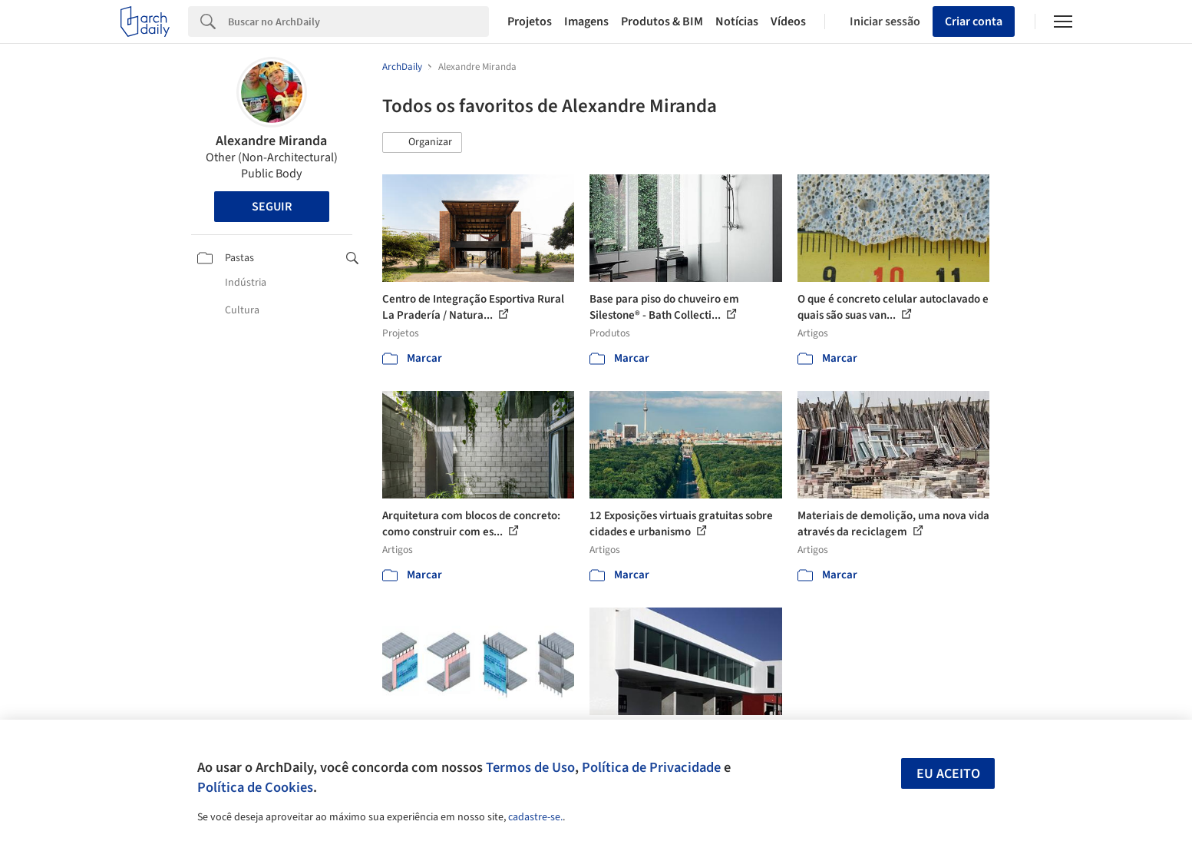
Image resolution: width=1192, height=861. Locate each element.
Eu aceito (948, 773)
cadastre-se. (535, 817)
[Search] (359, 21)
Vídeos (788, 21)
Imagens (586, 21)
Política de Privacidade (651, 767)
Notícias (736, 21)
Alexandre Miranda (271, 141)
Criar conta (973, 21)
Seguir (272, 206)
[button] (422, 143)
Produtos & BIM (662, 21)
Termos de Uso (530, 767)
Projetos (529, 21)
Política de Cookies (255, 787)
